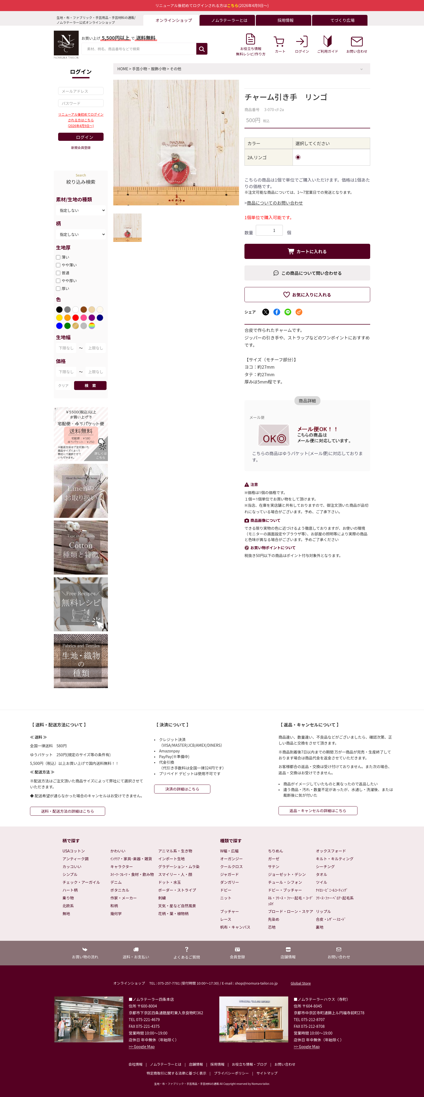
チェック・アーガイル (81, 882)
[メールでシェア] (299, 312)
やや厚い (69, 280)
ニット (225, 898)
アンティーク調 (75, 858)
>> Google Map (142, 1046)
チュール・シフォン (285, 882)
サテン (273, 866)
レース (225, 919)
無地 (66, 913)
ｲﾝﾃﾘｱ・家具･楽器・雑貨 (131, 858)
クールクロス (231, 866)
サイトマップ (266, 1073)
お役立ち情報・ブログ (249, 1064)
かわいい (117, 850)
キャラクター (121, 866)
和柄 (114, 905)
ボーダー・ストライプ (177, 890)
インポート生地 (171, 858)
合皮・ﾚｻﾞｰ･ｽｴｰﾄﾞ (331, 919)
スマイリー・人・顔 (175, 874)
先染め (273, 919)
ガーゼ (273, 858)
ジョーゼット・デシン (287, 874)
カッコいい (71, 866)
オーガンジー (231, 858)
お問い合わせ (285, 1064)
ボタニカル (119, 890)
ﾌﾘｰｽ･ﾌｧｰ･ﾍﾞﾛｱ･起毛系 (335, 898)
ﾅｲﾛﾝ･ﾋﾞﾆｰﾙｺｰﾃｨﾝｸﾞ (332, 890)
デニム (116, 882)
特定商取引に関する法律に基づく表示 (176, 1073)
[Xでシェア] (265, 312)
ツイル (321, 882)
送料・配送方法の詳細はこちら (67, 811)
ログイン (84, 137)
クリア (63, 385)
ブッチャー (229, 911)
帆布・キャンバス (235, 927)
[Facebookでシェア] (276, 312)
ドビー (225, 890)
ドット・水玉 (169, 882)
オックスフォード (331, 850)
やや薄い (69, 265)
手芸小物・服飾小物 (149, 68)
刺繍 (162, 898)
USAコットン (73, 850)
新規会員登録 (81, 147)
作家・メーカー (123, 898)
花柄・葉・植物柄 (173, 913)
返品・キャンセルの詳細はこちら (318, 810)
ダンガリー (229, 882)
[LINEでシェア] (287, 312)
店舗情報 (196, 1064)
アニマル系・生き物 (175, 850)
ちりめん (275, 850)
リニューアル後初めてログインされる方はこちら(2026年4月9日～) (80, 120)
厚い (65, 288)
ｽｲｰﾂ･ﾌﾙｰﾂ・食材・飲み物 (132, 874)
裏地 (319, 927)
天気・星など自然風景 (177, 905)
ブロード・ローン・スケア (290, 911)
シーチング (325, 866)
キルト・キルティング (334, 858)
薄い (65, 257)
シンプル (70, 874)
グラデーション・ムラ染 (179, 866)
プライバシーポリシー (231, 1073)
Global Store (301, 983)
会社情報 (135, 1064)
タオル (321, 874)
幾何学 (116, 913)
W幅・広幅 (229, 850)
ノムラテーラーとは (165, 1064)
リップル (323, 911)
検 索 (90, 385)
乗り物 (68, 898)
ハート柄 (70, 890)
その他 (175, 68)
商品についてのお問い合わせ (275, 202)
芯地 (272, 927)
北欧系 (68, 905)
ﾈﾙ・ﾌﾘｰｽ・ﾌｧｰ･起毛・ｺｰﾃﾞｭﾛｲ (290, 900)
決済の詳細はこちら (182, 789)
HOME (122, 68)
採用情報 (217, 1064)
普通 (65, 272)
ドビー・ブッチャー (285, 890)
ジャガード (229, 874)
